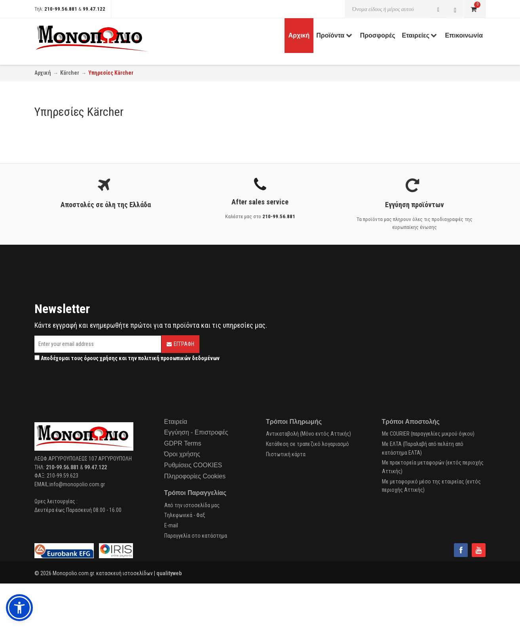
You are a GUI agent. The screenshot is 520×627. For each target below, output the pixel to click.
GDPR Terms (182, 443)
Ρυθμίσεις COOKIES (193, 465)
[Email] (97, 344)
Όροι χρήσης (182, 454)
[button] (19, 607)
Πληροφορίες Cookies (195, 476)
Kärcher (69, 73)
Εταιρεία (176, 421)
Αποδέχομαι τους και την (127, 358)
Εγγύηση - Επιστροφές (196, 432)
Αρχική (42, 73)
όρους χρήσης (101, 358)
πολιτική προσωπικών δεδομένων (179, 358)
